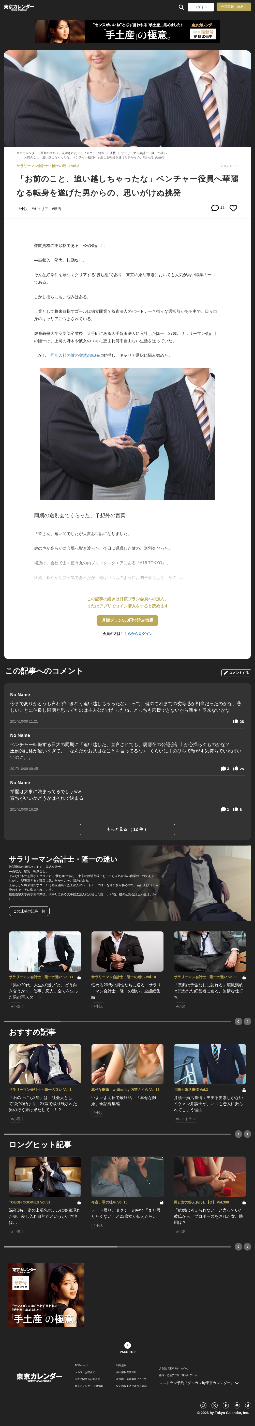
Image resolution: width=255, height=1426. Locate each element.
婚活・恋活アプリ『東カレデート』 (179, 1375)
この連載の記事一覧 (29, 911)
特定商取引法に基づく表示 (131, 1386)
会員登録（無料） (234, 7)
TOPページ (81, 1365)
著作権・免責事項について (131, 1379)
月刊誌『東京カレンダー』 (174, 1368)
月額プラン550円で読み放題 (127, 620)
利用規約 (121, 1365)
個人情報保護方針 (126, 1372)
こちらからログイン (137, 634)
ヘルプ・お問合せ (85, 1372)
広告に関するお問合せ (87, 1379)
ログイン (200, 7)
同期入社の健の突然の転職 (74, 355)
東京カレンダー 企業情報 (89, 1386)
